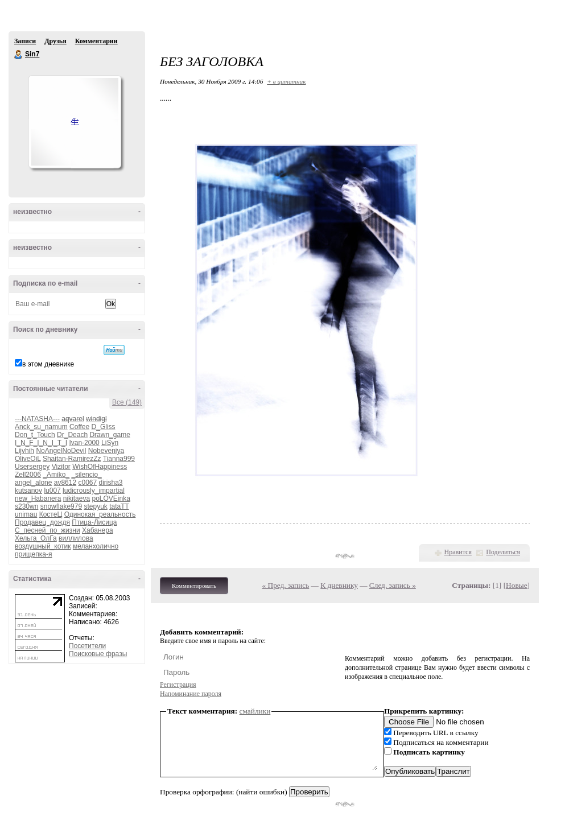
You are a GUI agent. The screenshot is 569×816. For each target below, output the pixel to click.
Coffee (79, 427)
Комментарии (96, 41)
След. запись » (392, 585)
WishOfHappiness (99, 467)
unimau (26, 514)
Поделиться (503, 552)
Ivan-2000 (84, 443)
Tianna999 (119, 459)
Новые (516, 585)
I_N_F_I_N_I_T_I (41, 443)
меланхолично (95, 546)
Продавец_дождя (42, 522)
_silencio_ (86, 475)
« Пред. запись (286, 585)
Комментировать (194, 585)
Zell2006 (28, 475)
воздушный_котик (43, 546)
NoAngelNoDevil (61, 451)
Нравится (458, 552)
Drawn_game (109, 435)
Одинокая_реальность (100, 514)
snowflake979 (61, 506)
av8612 (65, 483)
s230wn (26, 506)
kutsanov (28, 490)
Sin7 (18, 54)
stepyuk (95, 506)
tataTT (119, 506)
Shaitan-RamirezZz (72, 459)
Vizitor (61, 467)
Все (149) (127, 402)
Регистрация (178, 685)
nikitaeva (76, 498)
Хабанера (97, 530)
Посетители (87, 646)
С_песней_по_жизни (47, 530)
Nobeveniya (106, 451)
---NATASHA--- (37, 419)
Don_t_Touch (35, 435)
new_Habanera (38, 498)
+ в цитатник (286, 81)
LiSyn (109, 443)
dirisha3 (111, 483)
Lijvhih (24, 451)
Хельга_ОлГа (36, 538)
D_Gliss (104, 427)
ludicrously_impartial (94, 490)
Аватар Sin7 (74, 121)
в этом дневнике (48, 364)
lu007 (52, 490)
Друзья (55, 41)
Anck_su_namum (41, 427)
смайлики (255, 711)
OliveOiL (28, 459)
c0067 (87, 483)
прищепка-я (33, 554)
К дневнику (339, 585)
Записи (25, 41)
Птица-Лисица (94, 522)
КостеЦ (51, 514)
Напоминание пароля (190, 694)
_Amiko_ (56, 475)
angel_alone (33, 483)
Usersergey (32, 467)
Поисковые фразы (98, 654)
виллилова (76, 538)
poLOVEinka (111, 498)
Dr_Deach (72, 435)
